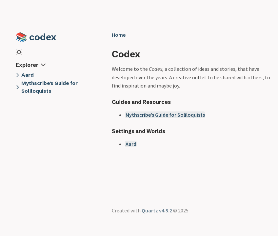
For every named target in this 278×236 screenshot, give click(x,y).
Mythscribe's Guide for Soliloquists (49, 87)
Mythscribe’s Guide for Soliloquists (165, 114)
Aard (27, 75)
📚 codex (36, 37)
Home (119, 34)
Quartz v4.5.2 (157, 210)
